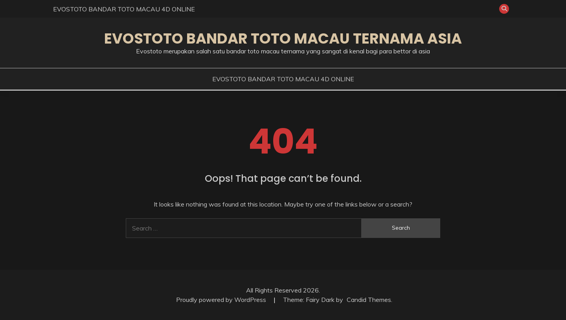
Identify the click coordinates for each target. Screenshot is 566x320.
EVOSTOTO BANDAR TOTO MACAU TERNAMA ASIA (283, 38)
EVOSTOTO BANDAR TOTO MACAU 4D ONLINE (124, 9)
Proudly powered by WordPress (222, 300)
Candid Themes (369, 300)
